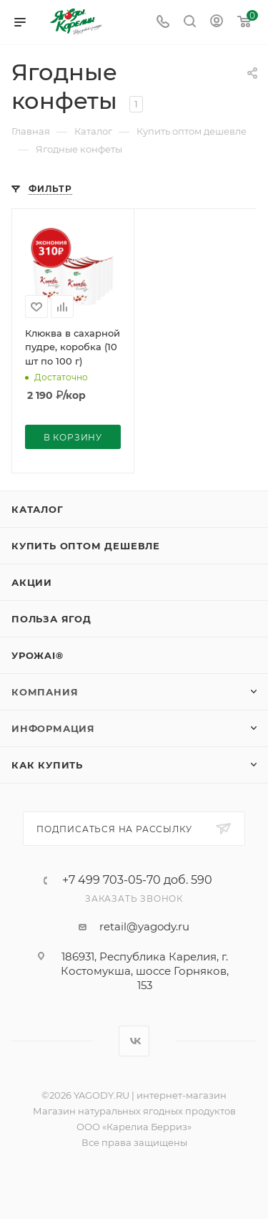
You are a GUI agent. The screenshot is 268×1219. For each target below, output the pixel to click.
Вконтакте (134, 1041)
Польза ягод (51, 619)
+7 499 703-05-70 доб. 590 (137, 880)
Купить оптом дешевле (85, 545)
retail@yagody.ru (144, 926)
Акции (31, 582)
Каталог (37, 509)
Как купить (47, 765)
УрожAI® (37, 655)
